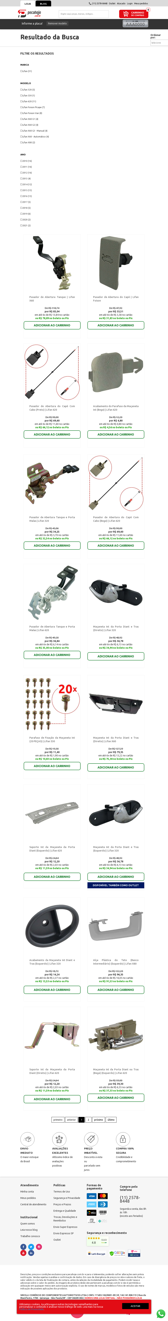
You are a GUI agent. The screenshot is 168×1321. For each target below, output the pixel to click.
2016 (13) (26, 196)
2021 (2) (25, 225)
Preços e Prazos (62, 1202)
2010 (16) (26, 161)
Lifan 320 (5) (27, 90)
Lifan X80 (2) (27, 142)
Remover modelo (57, 23)
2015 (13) (26, 190)
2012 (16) (26, 173)
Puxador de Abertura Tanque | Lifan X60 (51, 297)
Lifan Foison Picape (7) (32, 107)
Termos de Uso (61, 1190)
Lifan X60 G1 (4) (29, 119)
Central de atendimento (33, 1202)
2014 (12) (26, 184)
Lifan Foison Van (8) (31, 113)
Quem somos (27, 1222)
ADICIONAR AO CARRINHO (52, 325)
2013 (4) (25, 178)
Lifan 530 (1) (27, 95)
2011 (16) (26, 167)
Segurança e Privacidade (66, 1196)
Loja (28, 3)
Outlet (112, 3)
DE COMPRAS (137, 15)
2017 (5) (25, 202)
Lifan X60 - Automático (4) (34, 136)
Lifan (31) (26, 71)
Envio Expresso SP (63, 1232)
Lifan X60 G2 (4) (29, 125)
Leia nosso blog (29, 1228)
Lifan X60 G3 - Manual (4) (33, 131)
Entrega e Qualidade (64, 1209)
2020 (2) (25, 219)
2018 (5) (25, 208)
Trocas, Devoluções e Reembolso (65, 1217)
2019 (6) (25, 214)
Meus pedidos (141, 3)
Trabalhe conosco (30, 1234)
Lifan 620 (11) (28, 101)
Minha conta (27, 1190)
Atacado (121, 3)
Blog (43, 3)
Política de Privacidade (31, 1309)
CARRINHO (137, 12)
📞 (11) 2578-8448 (98, 3)
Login (130, 3)
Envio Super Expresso (65, 1225)
